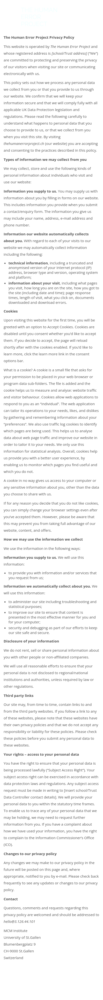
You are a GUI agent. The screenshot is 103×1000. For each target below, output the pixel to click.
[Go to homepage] (31, 17)
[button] (96, 17)
